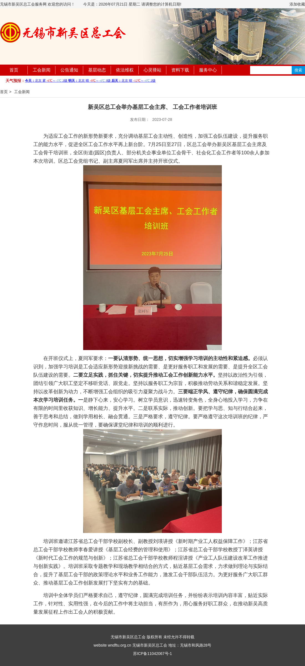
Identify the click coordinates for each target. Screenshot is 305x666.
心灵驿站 (152, 70)
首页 (13, 70)
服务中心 (208, 70)
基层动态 (97, 70)
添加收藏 (297, 4)
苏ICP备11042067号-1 (152, 653)
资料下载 (180, 70)
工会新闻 (41, 70)
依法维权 (125, 70)
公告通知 (69, 70)
